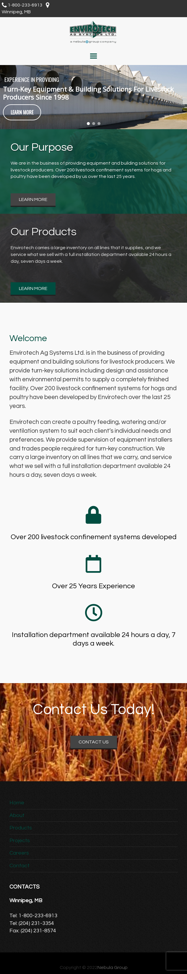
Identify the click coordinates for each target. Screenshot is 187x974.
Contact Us (94, 742)
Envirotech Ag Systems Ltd (93, 32)
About (17, 815)
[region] (93, 97)
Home (16, 803)
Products (20, 828)
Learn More (33, 199)
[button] (88, 123)
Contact (19, 865)
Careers (19, 853)
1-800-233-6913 (25, 5)
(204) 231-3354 (36, 923)
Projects (19, 840)
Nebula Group (112, 967)
